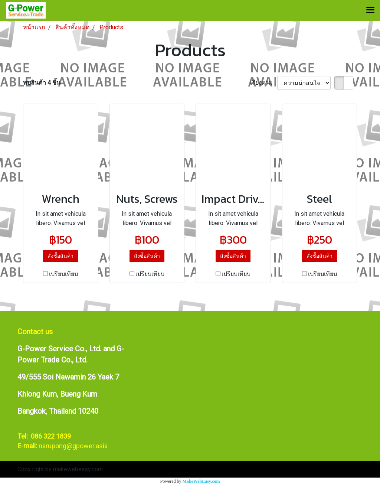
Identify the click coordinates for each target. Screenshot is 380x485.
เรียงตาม (263, 82)
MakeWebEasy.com (201, 481)
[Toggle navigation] (370, 10)
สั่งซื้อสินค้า (60, 256)
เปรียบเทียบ (63, 273)
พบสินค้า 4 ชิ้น (41, 82)
